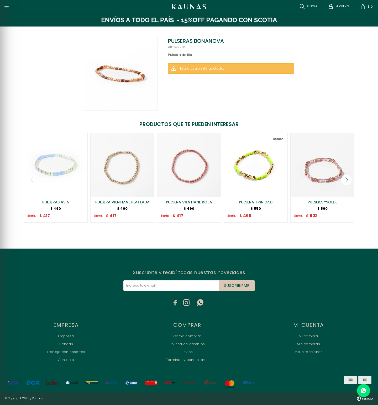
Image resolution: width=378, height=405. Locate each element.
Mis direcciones (309, 351)
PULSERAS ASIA (55, 202)
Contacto (66, 359)
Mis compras (308, 343)
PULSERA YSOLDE (322, 202)
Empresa (66, 336)
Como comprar (187, 336)
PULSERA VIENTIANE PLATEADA (122, 202)
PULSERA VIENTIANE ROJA (189, 202)
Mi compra (308, 336)
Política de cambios (187, 343)
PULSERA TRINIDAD (255, 202)
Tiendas (66, 343)
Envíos (187, 351)
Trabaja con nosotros (66, 351)
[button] (346, 180)
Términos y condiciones (187, 359)
